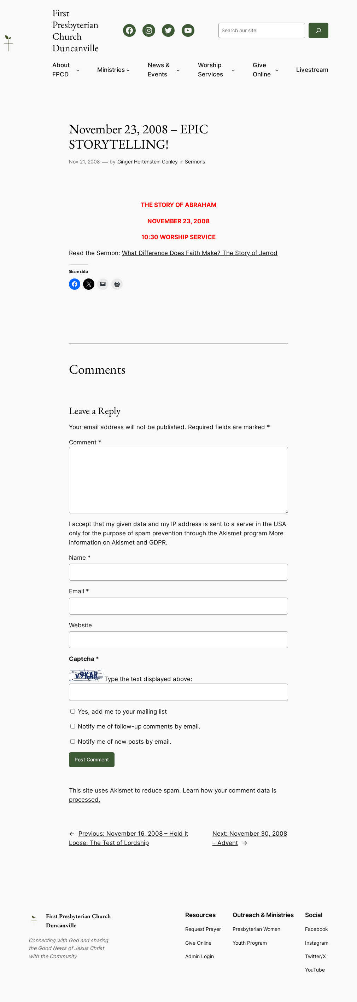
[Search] (318, 30)
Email (79, 591)
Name (80, 557)
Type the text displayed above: (148, 679)
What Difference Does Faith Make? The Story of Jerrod (199, 253)
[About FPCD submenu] (78, 69)
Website (80, 625)
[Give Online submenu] (277, 69)
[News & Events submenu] (178, 69)
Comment (85, 442)
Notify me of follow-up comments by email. (139, 726)
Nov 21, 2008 (84, 162)
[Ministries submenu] (128, 69)
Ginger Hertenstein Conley (147, 162)
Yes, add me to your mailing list (118, 711)
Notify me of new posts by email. (124, 741)
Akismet (230, 533)
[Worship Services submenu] (233, 69)
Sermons (195, 162)
